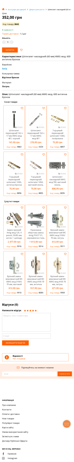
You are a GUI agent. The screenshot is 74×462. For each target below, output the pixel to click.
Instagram (9, 458)
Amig (4, 68)
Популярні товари (10, 423)
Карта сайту (8, 427)
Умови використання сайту (15, 432)
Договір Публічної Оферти (14, 441)
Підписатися (65, 374)
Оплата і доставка (10, 414)
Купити (10, 50)
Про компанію (9, 405)
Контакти (6, 409)
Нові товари (8, 418)
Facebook (9, 453)
